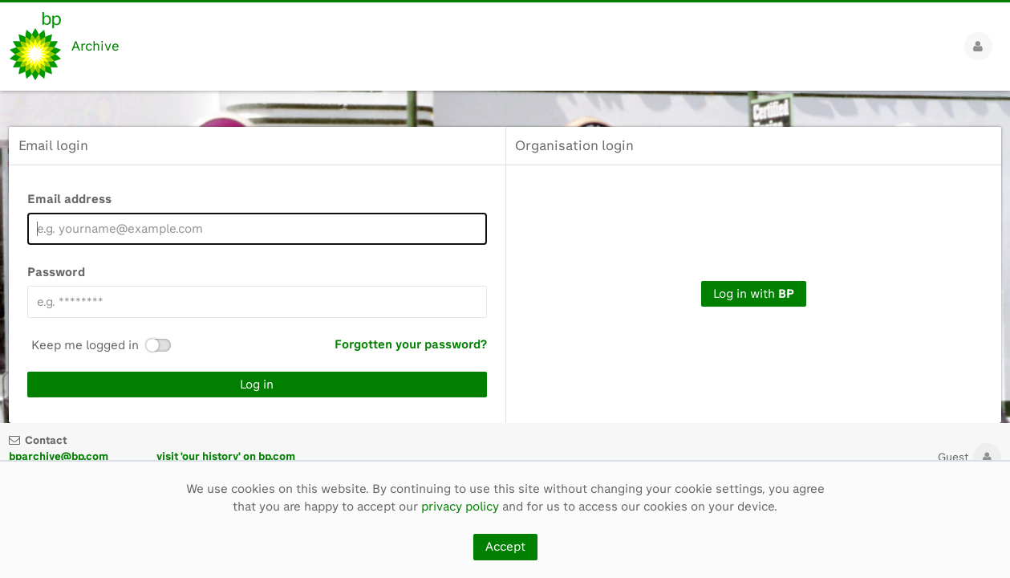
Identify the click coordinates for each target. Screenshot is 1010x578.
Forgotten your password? (411, 344)
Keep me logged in (85, 346)
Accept (505, 546)
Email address (69, 199)
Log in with (753, 294)
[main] (505, 257)
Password (56, 272)
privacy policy (460, 506)
